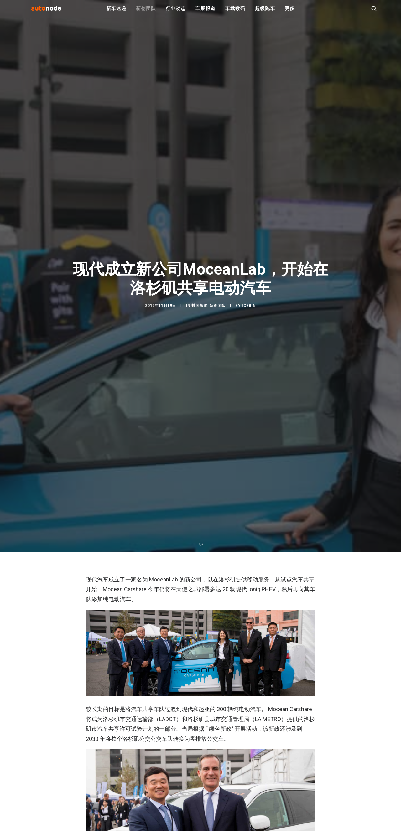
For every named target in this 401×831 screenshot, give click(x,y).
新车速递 (116, 12)
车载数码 (235, 12)
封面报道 (199, 345)
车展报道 (205, 12)
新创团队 (146, 12)
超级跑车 (265, 12)
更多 (290, 12)
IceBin (249, 345)
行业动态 (175, 12)
